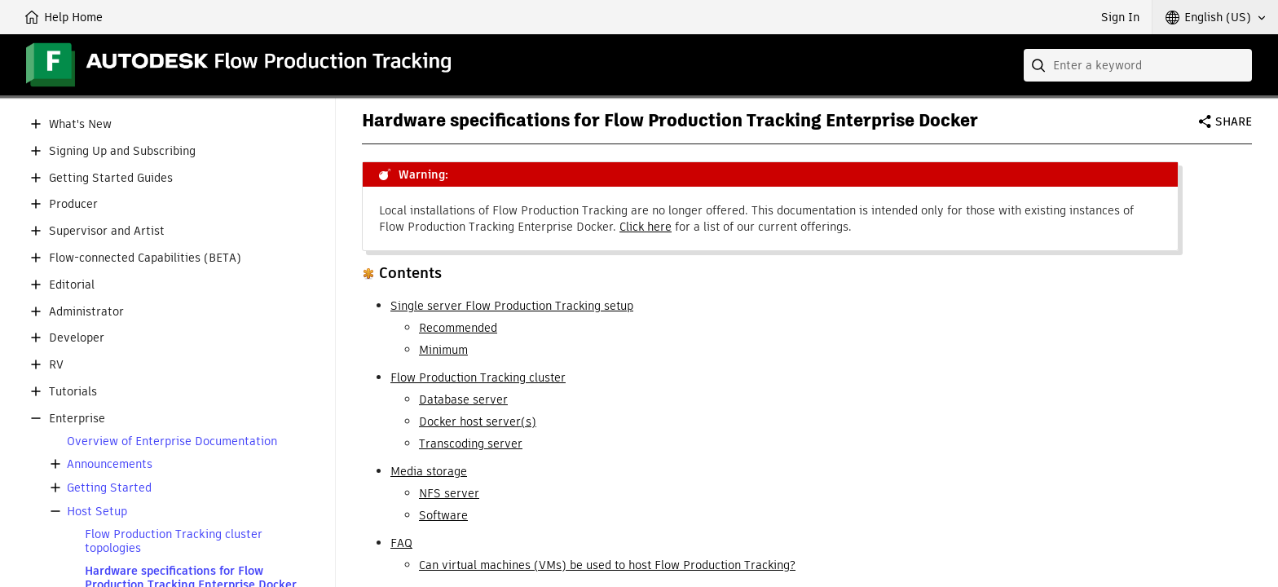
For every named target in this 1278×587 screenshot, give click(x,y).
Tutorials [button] (73, 392)
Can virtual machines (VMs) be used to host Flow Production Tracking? (607, 565)
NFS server (449, 493)
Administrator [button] (86, 312)
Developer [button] (76, 338)
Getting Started (109, 488)
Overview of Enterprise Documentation (172, 441)
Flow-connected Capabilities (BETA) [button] (145, 258)
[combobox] (1138, 65)
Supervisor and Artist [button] (107, 231)
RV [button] (56, 365)
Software (443, 515)
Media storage (428, 471)
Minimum (443, 350)
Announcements (109, 464)
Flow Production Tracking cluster (478, 377)
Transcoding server (470, 443)
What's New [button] (80, 124)
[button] (1215, 17)
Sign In (1120, 17)
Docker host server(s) (477, 421)
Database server (463, 399)
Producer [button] (73, 204)
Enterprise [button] (77, 419)
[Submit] (1040, 65)
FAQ (401, 543)
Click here (645, 226)
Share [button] (1233, 121)
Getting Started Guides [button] (111, 178)
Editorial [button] (72, 285)
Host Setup (97, 512)
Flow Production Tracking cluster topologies (173, 541)
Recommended (458, 328)
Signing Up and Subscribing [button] (122, 151)
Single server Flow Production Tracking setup (511, 306)
